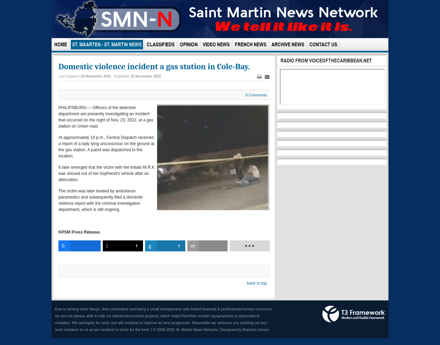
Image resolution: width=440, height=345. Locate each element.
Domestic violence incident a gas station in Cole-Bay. (154, 66)
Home (60, 44)
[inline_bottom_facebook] (79, 245)
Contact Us (323, 44)
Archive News (288, 44)
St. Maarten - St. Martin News (107, 44)
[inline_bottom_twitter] (123, 245)
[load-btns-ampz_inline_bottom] (250, 245)
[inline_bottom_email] (207, 245)
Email (267, 77)
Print (259, 77)
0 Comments (256, 95)
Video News (216, 44)
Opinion (189, 44)
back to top (257, 283)
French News (250, 44)
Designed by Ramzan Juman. (245, 330)
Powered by (353, 314)
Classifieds (161, 44)
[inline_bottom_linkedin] (165, 245)
